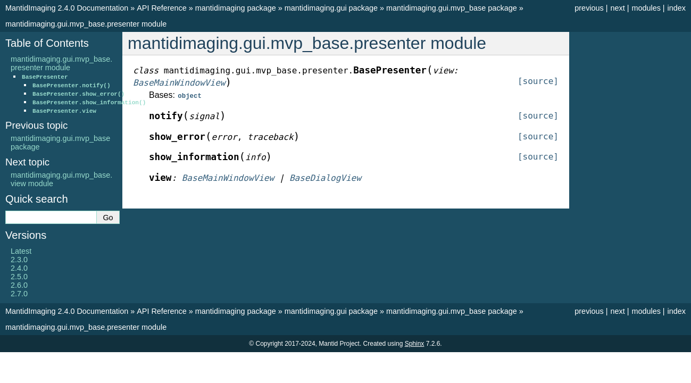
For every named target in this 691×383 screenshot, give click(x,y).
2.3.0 (19, 259)
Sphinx (414, 343)
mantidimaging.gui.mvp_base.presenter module (85, 24)
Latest (21, 251)
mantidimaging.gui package (331, 8)
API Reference (162, 8)
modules (645, 8)
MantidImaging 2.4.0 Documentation (66, 8)
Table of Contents (47, 43)
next (617, 8)
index (677, 8)
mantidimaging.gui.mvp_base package (451, 8)
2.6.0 (19, 285)
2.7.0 (19, 293)
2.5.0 (19, 276)
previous (589, 8)
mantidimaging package (235, 8)
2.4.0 (19, 268)
